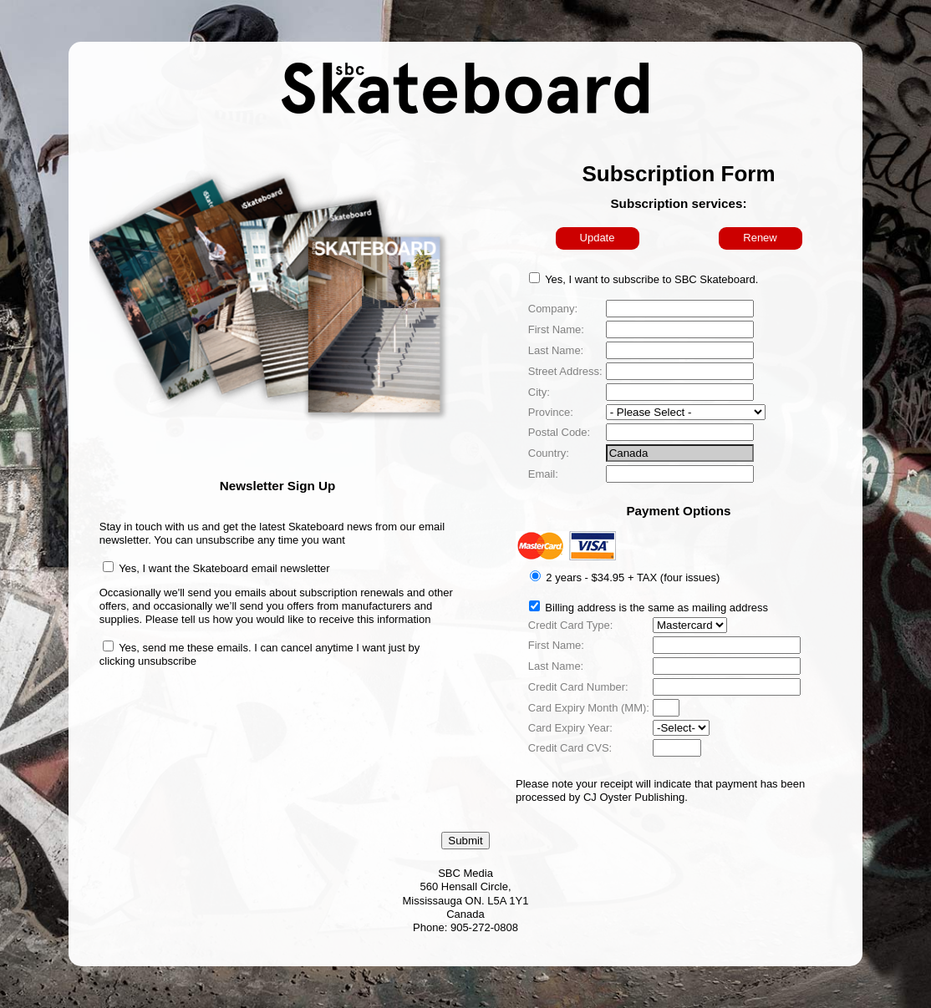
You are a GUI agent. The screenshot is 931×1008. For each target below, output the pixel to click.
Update (597, 237)
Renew (759, 237)
